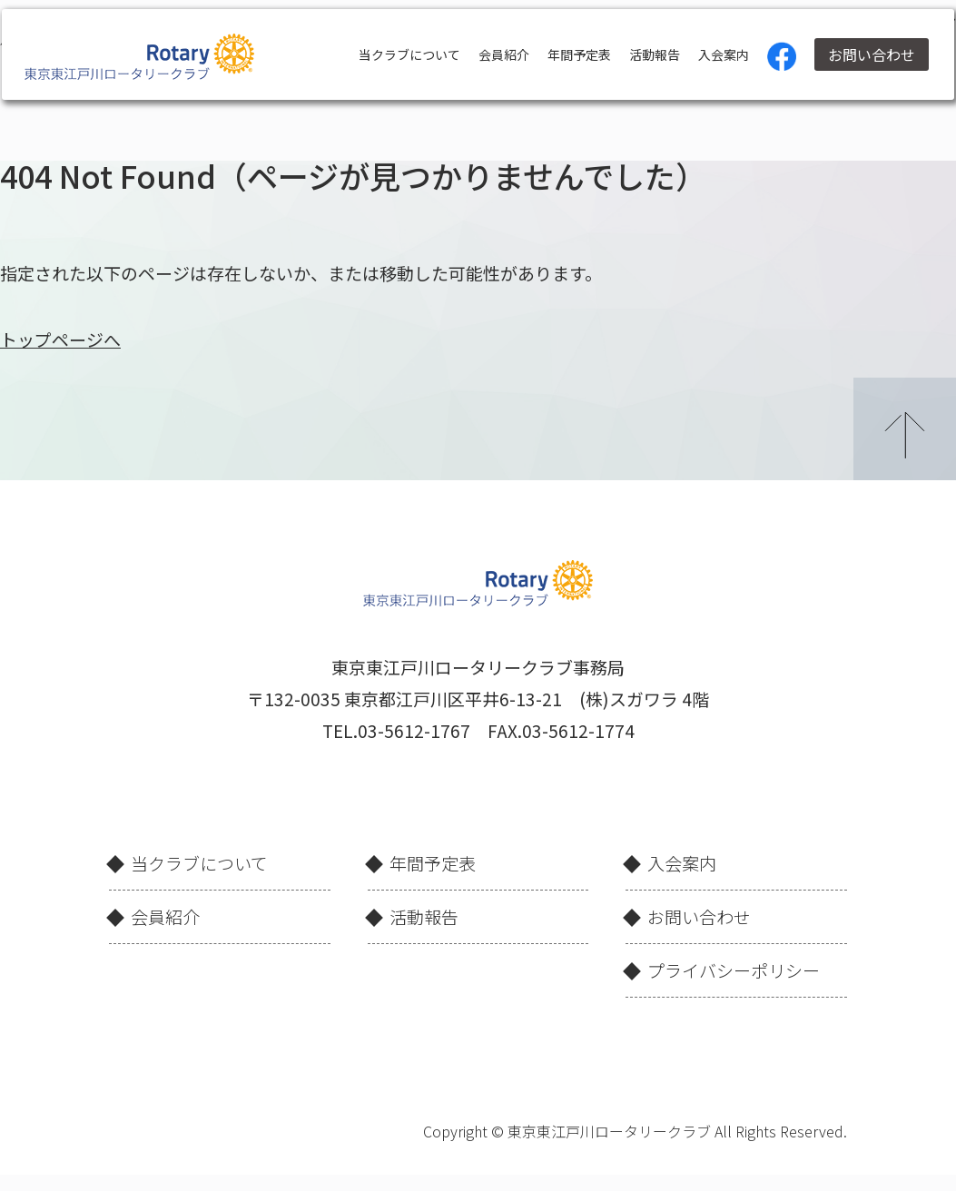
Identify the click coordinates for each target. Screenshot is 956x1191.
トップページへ (60, 339)
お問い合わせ (864, 54)
